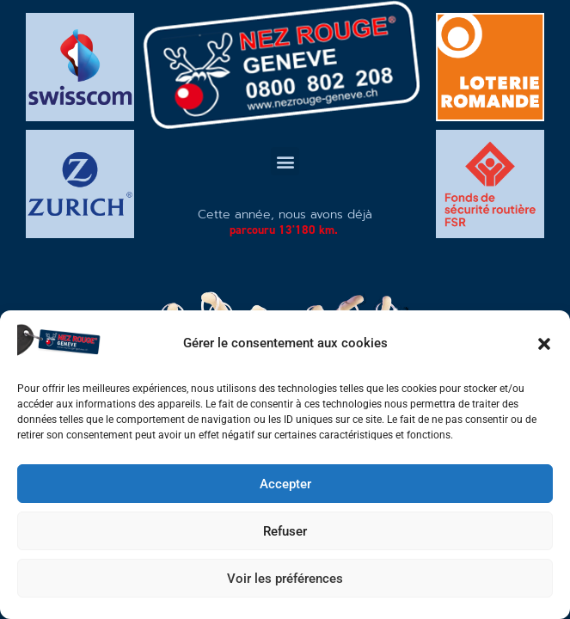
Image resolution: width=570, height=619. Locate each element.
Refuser (285, 531)
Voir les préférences (285, 578)
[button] (544, 343)
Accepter (285, 484)
